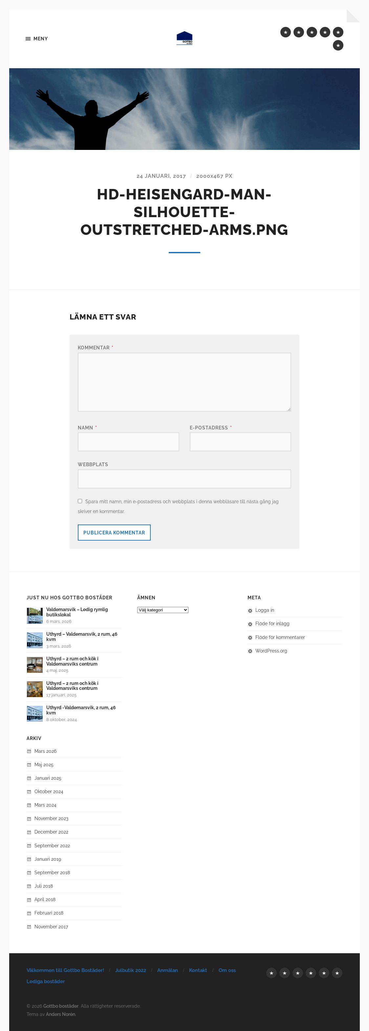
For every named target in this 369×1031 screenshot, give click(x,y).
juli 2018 (43, 886)
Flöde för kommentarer (280, 637)
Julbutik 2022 (130, 970)
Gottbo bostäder (60, 1006)
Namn (87, 427)
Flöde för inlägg (272, 624)
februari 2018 (48, 913)
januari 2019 (47, 859)
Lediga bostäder (46, 982)
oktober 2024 (48, 791)
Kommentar (96, 348)
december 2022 (51, 832)
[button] (184, 109)
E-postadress (211, 427)
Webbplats (93, 464)
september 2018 (52, 873)
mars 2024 (45, 805)
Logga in (264, 610)
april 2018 (44, 899)
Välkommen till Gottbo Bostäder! (65, 970)
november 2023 (51, 818)
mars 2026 (45, 751)
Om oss (227, 970)
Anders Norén (60, 1014)
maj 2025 (44, 764)
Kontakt (198, 970)
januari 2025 (47, 778)
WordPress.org (271, 650)
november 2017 (51, 926)
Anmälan (167, 970)
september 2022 (52, 845)
